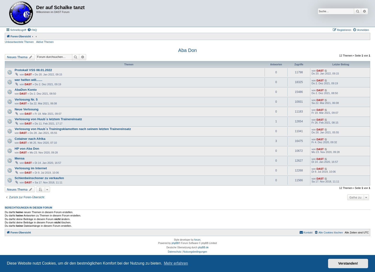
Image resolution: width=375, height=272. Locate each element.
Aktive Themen (45, 41)
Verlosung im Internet (31, 168)
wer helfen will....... (28, 80)
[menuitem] (32, 30)
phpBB (175, 243)
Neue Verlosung (27, 109)
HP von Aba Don (27, 148)
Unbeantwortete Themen (19, 41)
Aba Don (187, 50)
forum (197, 239)
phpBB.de (203, 247)
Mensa (19, 158)
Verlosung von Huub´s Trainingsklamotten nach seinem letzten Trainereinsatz (73, 129)
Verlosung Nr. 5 (26, 99)
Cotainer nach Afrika (30, 139)
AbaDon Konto (26, 89)
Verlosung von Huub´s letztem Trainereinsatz (48, 119)
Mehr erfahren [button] (176, 263)
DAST (28, 74)
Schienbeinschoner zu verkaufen (39, 178)
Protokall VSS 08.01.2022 (33, 70)
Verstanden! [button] (348, 263)
